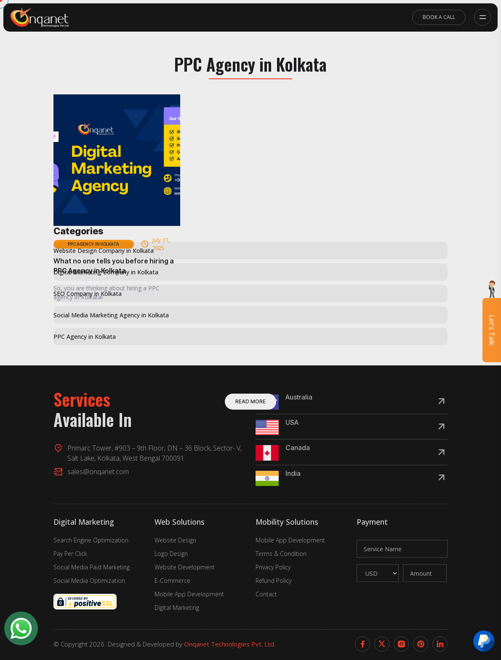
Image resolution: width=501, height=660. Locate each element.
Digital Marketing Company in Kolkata (105, 272)
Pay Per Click (70, 554)
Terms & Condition (281, 554)
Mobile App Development (189, 594)
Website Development (185, 567)
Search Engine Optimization (90, 540)
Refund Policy (273, 581)
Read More (250, 401)
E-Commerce (172, 581)
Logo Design (171, 554)
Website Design (175, 540)
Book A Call (439, 17)
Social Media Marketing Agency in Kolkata (111, 315)
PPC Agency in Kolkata (84, 337)
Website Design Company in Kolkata (103, 251)
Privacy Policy (273, 567)
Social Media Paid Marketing (91, 567)
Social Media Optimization (89, 581)
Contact (266, 594)
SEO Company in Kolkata (87, 294)
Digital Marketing (177, 608)
